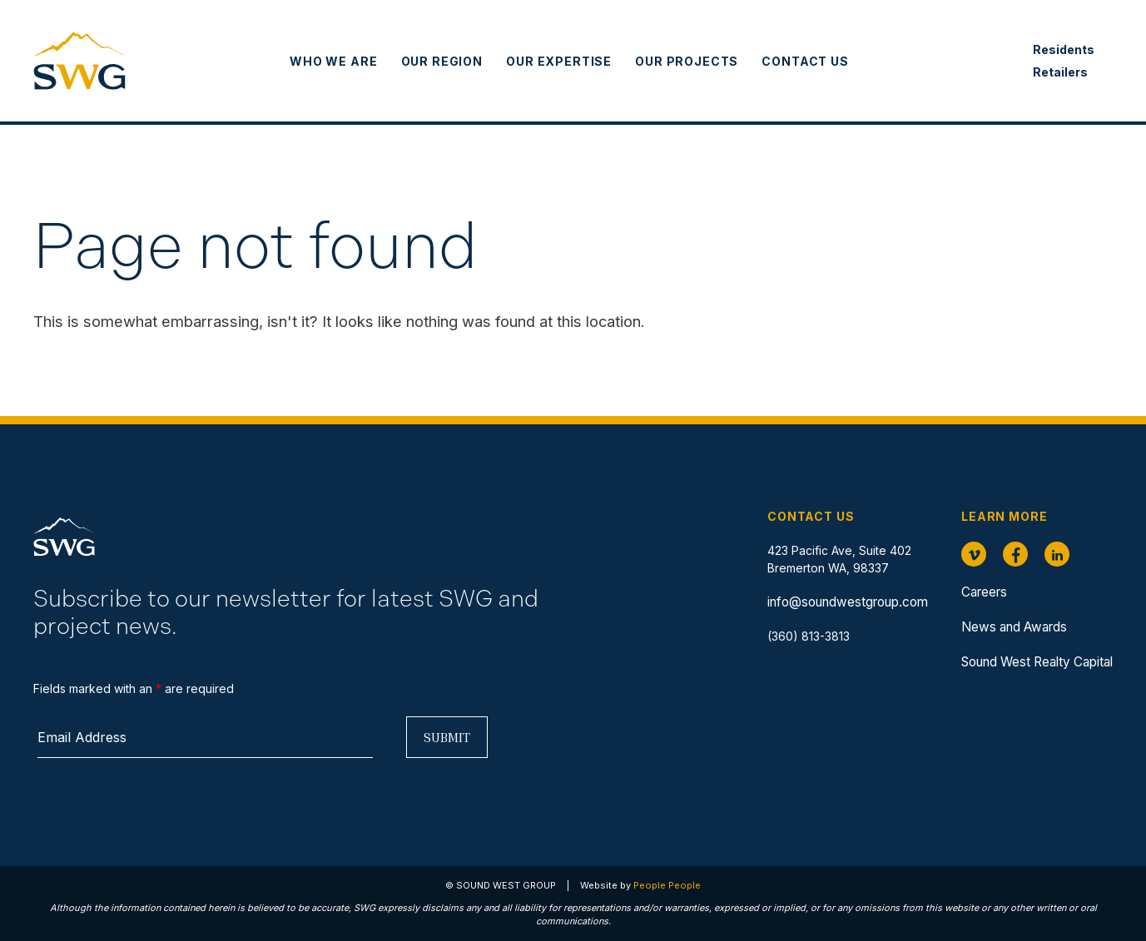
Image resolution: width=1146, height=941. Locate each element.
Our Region (442, 61)
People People (667, 885)
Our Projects (686, 61)
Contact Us (805, 61)
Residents (1063, 49)
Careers (984, 592)
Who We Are (333, 61)
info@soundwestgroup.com (847, 602)
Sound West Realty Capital (1037, 662)
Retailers (1060, 72)
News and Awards (1014, 627)
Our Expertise (559, 61)
